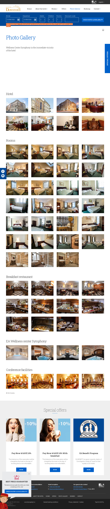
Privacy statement (73, 502)
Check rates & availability (16, 491)
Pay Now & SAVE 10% (21, 453)
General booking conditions (50, 502)
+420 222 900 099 (55, 486)
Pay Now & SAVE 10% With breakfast (55, 454)
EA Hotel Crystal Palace (80, 489)
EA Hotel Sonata (78, 486)
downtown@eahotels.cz (57, 489)
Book (21, 469)
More (89, 469)
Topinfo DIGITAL (99, 502)
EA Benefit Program (88, 453)
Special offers (107, 58)
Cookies (81, 502)
